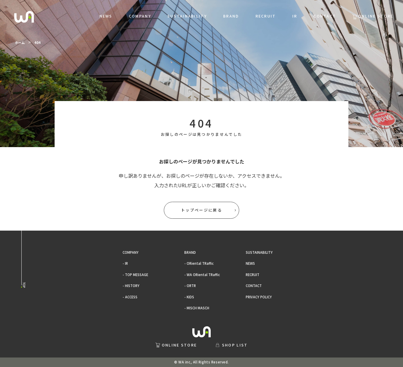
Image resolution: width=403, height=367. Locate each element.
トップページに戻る (201, 210)
